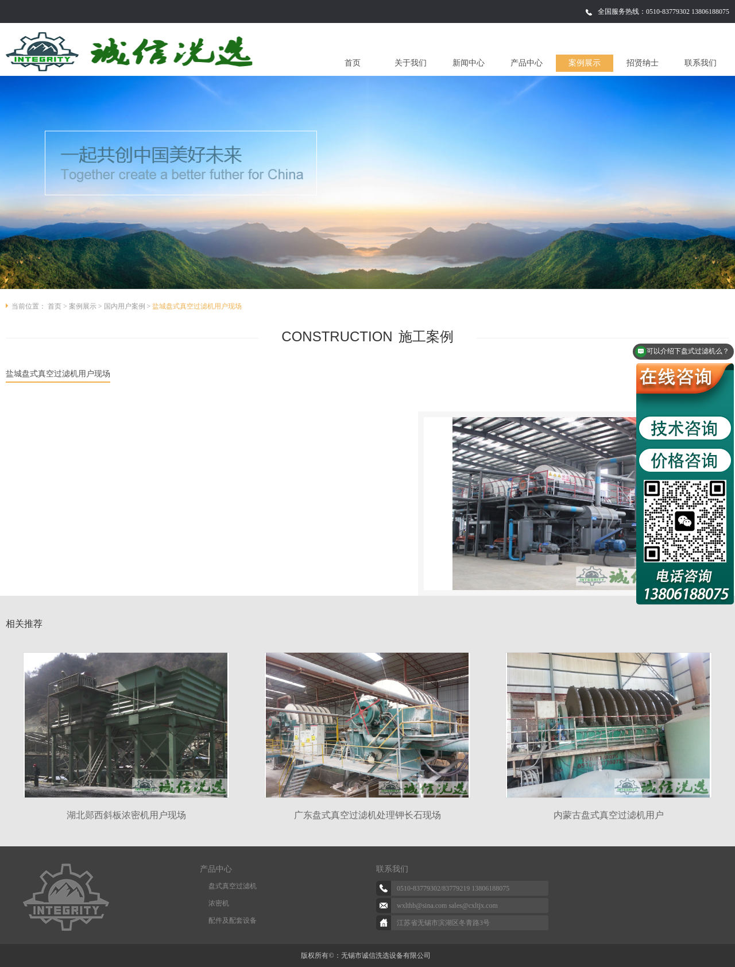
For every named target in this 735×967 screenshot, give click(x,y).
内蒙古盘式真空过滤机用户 (609, 815)
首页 (353, 63)
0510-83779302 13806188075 (687, 11)
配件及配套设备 (232, 920)
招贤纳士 (642, 63)
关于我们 (410, 63)
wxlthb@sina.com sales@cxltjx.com (447, 905)
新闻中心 (468, 63)
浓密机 (218, 903)
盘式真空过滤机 (232, 886)
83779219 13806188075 (475, 888)
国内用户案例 (124, 306)
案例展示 (584, 63)
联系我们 (700, 63)
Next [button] (717, 726)
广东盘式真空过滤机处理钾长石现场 (367, 815)
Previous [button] (17, 726)
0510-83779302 (418, 888)
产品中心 (526, 63)
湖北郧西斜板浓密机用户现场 (126, 815)
